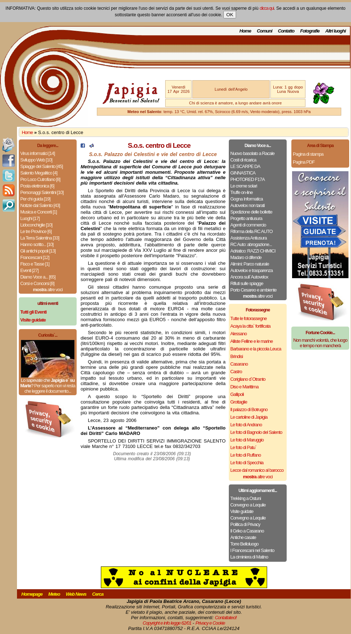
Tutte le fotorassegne (248, 318)
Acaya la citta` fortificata (250, 326)
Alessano (238, 333)
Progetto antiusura (246, 218)
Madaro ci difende (245, 257)
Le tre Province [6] (36, 231)
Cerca (97, 594)
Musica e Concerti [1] (38, 212)
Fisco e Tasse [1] (34, 264)
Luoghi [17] (29, 218)
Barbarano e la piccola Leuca (255, 348)
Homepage (31, 594)
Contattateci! (225, 617)
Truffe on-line (241, 192)
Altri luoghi (335, 31)
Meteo (54, 594)
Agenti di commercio (248, 225)
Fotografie (310, 31)
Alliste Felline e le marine (251, 341)
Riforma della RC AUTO (251, 231)
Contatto (286, 31)
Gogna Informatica (246, 199)
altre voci (48, 289)
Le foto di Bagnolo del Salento (256, 432)
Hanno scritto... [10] (36, 244)
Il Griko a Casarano (247, 531)
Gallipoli (237, 394)
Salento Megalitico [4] (38, 173)
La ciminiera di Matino (249, 557)
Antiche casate (243, 537)
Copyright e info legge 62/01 (167, 623)
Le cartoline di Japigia (248, 417)
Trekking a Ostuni (245, 498)
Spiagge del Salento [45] (41, 166)
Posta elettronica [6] (37, 186)
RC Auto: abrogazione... (251, 244)
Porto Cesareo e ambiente (253, 290)
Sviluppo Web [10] (36, 160)
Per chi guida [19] (35, 199)
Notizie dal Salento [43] (40, 205)
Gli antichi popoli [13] (38, 251)
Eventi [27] (29, 270)
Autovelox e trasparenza (251, 270)
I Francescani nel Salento (252, 550)
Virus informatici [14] (37, 153)
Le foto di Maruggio (247, 440)
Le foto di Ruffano (245, 455)
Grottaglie (238, 402)
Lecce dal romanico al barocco (256, 470)
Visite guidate (241, 511)
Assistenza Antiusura (248, 238)
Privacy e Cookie (210, 623)
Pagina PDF (303, 162)
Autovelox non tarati (247, 205)
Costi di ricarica (243, 160)
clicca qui (267, 8)
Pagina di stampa (308, 154)
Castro (236, 371)
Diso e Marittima (244, 386)
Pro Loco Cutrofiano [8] (40, 179)
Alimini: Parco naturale (249, 264)
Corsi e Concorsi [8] (37, 283)
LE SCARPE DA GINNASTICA (245, 170)
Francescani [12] (34, 257)
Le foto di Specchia (247, 462)
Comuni (264, 31)
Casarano (239, 364)
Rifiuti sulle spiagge (246, 283)
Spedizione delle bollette (251, 212)
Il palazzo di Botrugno (248, 409)
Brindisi (236, 356)
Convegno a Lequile (248, 505)
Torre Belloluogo (244, 544)
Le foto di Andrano (246, 424)
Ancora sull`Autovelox (249, 277)
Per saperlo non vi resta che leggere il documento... (49, 388)
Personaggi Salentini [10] (42, 192)
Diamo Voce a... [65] (37, 277)
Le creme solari (243, 186)
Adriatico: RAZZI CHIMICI (252, 251)
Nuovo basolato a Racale (252, 153)
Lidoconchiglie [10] (36, 225)
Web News (76, 594)
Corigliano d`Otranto (247, 379)
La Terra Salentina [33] (39, 238)
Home (245, 31)
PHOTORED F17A (247, 179)
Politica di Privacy (245, 524)
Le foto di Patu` (243, 447)
